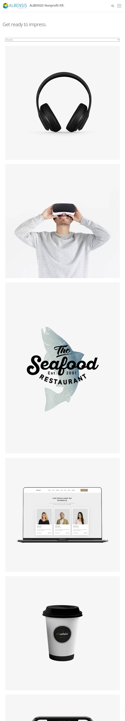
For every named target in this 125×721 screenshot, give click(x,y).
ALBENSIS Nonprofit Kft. (47, 5)
